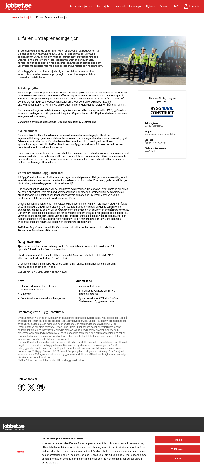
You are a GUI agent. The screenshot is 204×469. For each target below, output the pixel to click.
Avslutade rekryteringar (128, 6)
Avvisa (177, 445)
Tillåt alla (177, 427)
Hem (14, 17)
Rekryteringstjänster (80, 6)
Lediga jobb (103, 6)
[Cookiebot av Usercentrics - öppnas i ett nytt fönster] (21, 462)
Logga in (194, 6)
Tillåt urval (177, 436)
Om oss (164, 6)
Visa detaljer (173, 462)
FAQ (176, 6)
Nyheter (150, 6)
